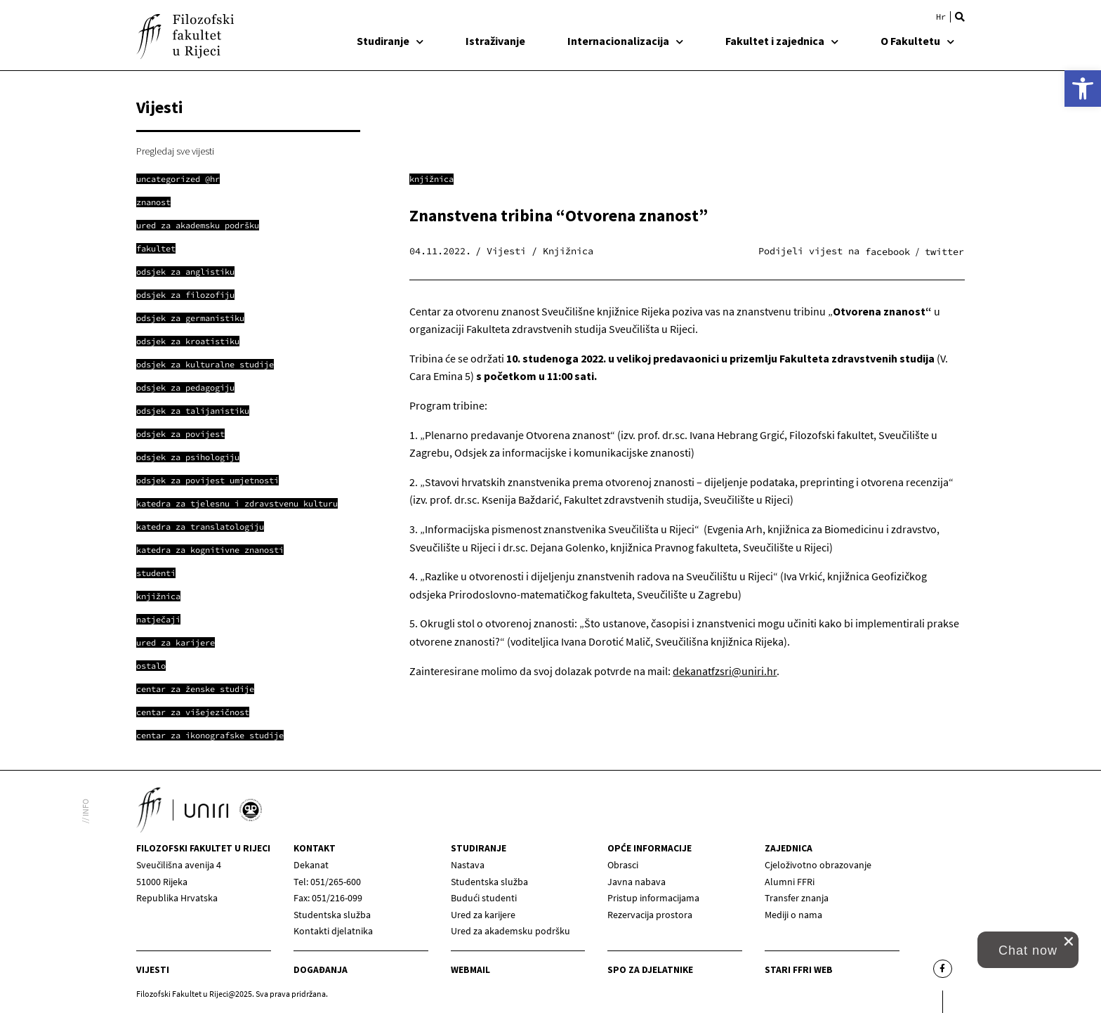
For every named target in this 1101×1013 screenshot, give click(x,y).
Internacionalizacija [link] (625, 40)
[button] (960, 17)
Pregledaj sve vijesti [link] (175, 151)
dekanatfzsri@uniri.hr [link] (725, 671)
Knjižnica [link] (431, 179)
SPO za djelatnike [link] (650, 970)
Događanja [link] (321, 970)
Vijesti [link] (152, 970)
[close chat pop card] (1069, 941)
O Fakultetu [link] (917, 40)
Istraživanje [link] (495, 41)
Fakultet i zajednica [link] (781, 40)
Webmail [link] (470, 970)
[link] (1082, 88)
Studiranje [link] (390, 40)
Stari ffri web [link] (799, 970)
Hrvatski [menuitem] (941, 17)
